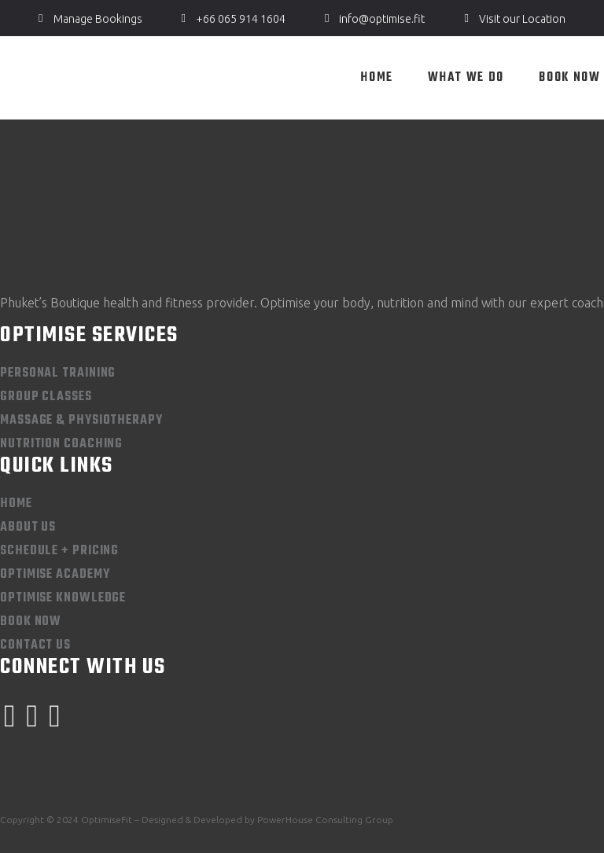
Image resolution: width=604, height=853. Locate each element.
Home (16, 504)
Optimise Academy (54, 574)
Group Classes (46, 397)
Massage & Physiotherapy (81, 420)
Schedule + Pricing (59, 551)
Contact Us (35, 645)
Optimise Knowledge (63, 598)
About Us (28, 527)
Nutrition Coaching (61, 444)
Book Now (30, 622)
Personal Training (58, 373)
